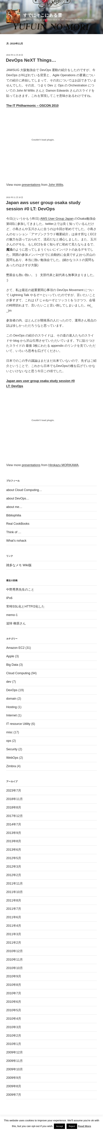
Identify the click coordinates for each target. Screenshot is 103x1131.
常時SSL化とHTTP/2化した (25, 606)
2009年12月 (14, 1052)
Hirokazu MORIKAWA (63, 465)
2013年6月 (13, 849)
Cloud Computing (18, 673)
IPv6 (9, 598)
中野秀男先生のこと (20, 589)
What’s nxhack (16, 540)
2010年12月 (14, 951)
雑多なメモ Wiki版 (19, 565)
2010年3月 (13, 1027)
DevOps (11, 690)
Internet (11, 715)
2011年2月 (13, 942)
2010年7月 (13, 993)
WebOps (12, 757)
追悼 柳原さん (16, 623)
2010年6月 (13, 1001)
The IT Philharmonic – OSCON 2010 (32, 105)
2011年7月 (13, 908)
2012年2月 (13, 875)
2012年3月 (13, 866)
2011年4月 (13, 925)
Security (11, 749)
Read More (84, 1126)
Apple (10, 656)
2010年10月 (14, 968)
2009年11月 (14, 1061)
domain (11, 698)
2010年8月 (13, 985)
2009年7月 (13, 1094)
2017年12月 (14, 816)
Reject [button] (72, 1126)
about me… (14, 507)
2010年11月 (14, 959)
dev (8, 681)
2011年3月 (13, 934)
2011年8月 (13, 900)
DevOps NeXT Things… (31, 60)
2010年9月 (13, 976)
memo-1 (12, 615)
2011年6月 (13, 917)
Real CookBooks (17, 523)
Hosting (11, 707)
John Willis (55, 184)
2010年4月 (13, 1018)
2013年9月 (13, 833)
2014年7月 (13, 824)
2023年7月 (13, 790)
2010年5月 (13, 1010)
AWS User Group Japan (56, 218)
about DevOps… (17, 498)
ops (8, 740)
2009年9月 (13, 1077)
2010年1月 (13, 1044)
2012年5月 (13, 858)
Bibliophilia (13, 515)
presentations (31, 184)
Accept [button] (59, 1126)
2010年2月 (13, 1035)
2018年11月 (14, 799)
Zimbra (11, 766)
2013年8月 (13, 841)
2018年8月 (13, 807)
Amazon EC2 (15, 647)
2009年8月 (13, 1086)
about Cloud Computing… (24, 490)
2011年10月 (14, 892)
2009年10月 (14, 1069)
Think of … (13, 532)
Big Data (12, 664)
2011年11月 (14, 883)
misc (9, 732)
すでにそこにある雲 (42, 15)
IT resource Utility (18, 724)
